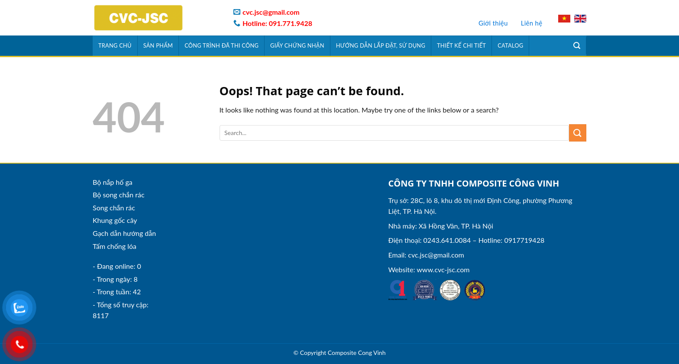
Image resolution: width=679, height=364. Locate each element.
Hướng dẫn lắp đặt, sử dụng (380, 45)
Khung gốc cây (115, 220)
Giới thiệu (493, 23)
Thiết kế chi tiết (461, 45)
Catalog (510, 45)
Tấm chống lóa (114, 246)
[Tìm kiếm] (577, 45)
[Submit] (577, 132)
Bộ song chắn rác (119, 194)
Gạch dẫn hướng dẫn (124, 233)
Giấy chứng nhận (297, 45)
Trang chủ (115, 45)
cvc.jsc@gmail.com (436, 255)
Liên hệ (532, 23)
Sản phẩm (158, 45)
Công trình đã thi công (221, 45)
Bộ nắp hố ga (113, 182)
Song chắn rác (114, 207)
